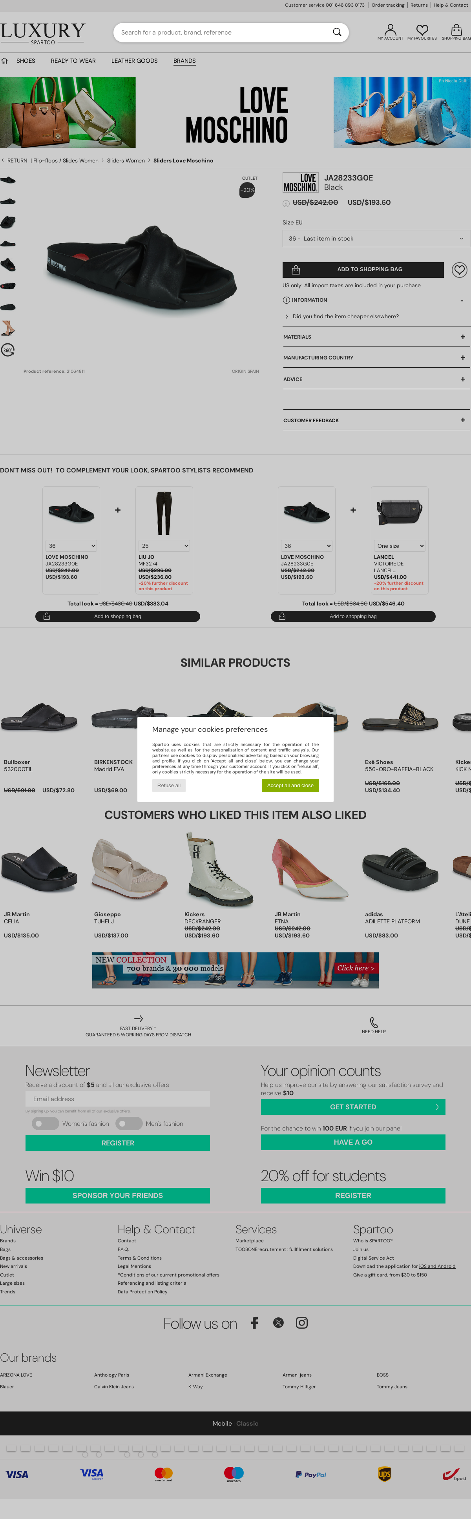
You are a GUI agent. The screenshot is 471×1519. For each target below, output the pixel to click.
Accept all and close (290, 785)
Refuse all (169, 785)
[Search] (337, 32)
